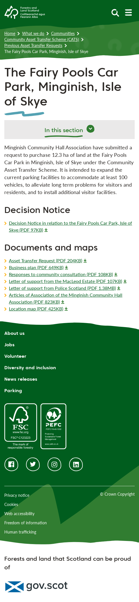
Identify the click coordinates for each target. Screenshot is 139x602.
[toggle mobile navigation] (128, 12)
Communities (63, 33)
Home (9, 33)
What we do (33, 33)
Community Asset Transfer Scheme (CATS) (41, 39)
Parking (13, 390)
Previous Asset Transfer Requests (33, 45)
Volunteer (15, 356)
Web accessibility (19, 513)
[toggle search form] (115, 12)
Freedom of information (25, 522)
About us (14, 333)
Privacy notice (16, 495)
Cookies (11, 504)
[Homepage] (24, 11)
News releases (20, 379)
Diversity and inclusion (30, 367)
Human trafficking (20, 531)
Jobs (9, 344)
